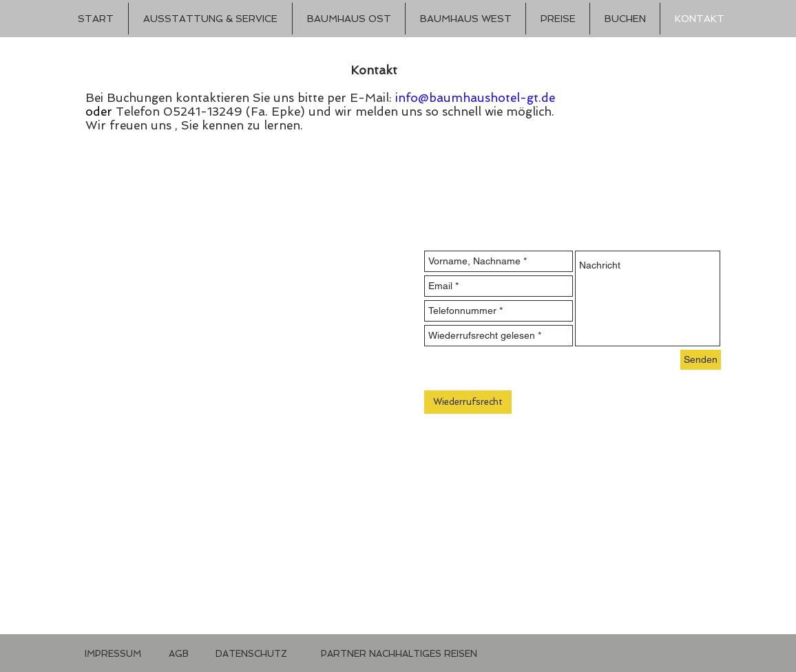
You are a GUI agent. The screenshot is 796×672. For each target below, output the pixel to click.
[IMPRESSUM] (113, 654)
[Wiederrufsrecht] (468, 402)
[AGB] (179, 654)
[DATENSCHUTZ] (251, 654)
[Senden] (700, 360)
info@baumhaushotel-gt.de (475, 98)
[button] (386, 654)
